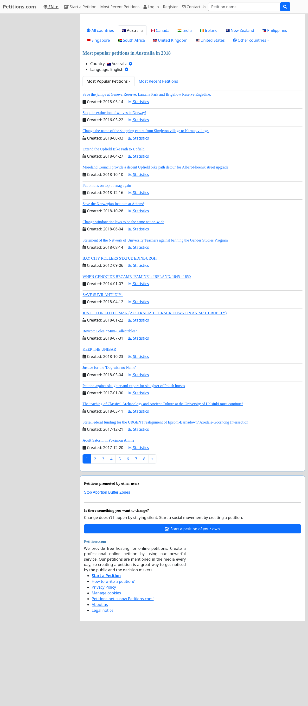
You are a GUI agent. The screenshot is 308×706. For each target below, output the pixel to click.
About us (100, 604)
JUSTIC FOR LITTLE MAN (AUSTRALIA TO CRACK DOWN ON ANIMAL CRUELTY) (155, 313)
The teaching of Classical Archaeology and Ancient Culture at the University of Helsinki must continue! (163, 404)
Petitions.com (19, 6)
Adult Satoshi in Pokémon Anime (108, 440)
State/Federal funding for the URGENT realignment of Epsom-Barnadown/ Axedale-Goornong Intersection (165, 422)
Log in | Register (160, 6)
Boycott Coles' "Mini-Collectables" (110, 331)
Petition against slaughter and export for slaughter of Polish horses (134, 386)
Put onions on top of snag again (107, 185)
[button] (251, 40)
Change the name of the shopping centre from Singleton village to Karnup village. (146, 131)
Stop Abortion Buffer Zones (107, 492)
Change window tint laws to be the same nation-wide (123, 222)
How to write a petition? (113, 581)
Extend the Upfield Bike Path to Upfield (114, 149)
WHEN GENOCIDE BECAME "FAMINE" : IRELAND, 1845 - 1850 (137, 277)
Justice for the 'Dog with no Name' (109, 367)
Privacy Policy (104, 587)
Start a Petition (80, 6)
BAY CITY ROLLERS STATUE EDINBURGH (120, 258)
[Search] (244, 6)
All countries (100, 30)
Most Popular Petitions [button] (107, 81)
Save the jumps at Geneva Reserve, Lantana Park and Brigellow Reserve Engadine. (147, 94)
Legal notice (103, 610)
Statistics (138, 101)
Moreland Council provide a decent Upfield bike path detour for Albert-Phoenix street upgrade (155, 167)
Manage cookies (106, 593)
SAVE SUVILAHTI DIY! (103, 295)
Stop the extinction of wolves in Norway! (114, 113)
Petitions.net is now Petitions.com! (123, 598)
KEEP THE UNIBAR (99, 349)
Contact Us (194, 6)
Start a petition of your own (192, 528)
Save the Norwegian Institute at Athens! (113, 204)
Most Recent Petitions (120, 6)
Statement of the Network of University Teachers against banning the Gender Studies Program (155, 240)
